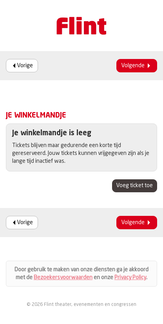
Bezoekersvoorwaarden (63, 277)
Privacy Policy (130, 277)
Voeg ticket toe (134, 185)
